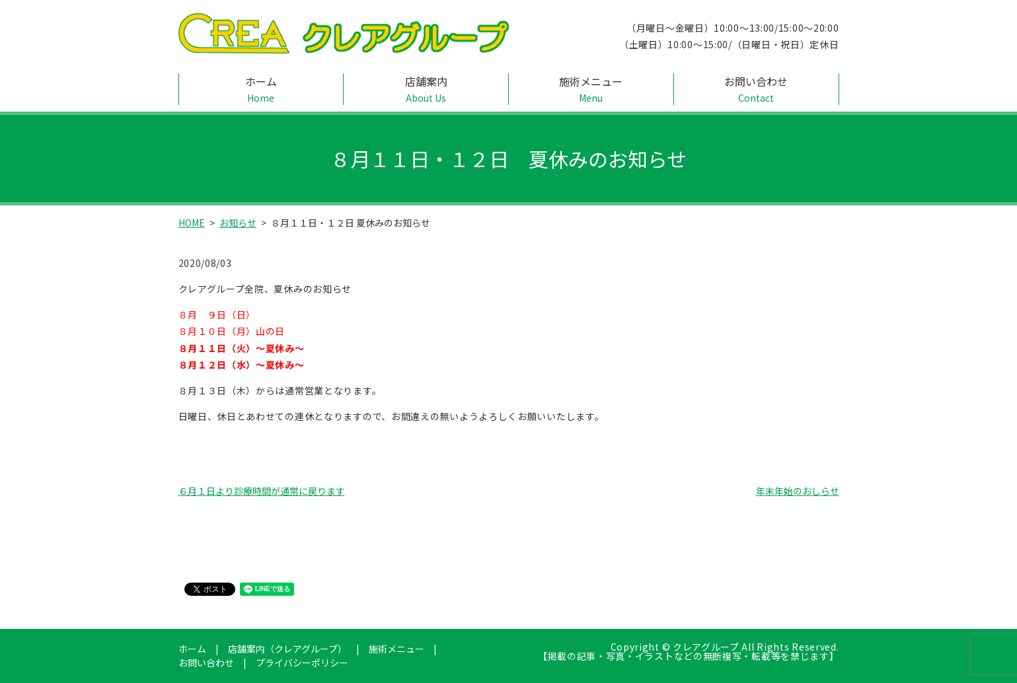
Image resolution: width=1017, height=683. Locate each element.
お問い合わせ (756, 89)
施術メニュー (591, 89)
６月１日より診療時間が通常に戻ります (261, 490)
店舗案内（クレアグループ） (287, 648)
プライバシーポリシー (302, 662)
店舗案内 (426, 89)
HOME (191, 222)
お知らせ (237, 222)
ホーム (261, 89)
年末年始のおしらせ (797, 490)
